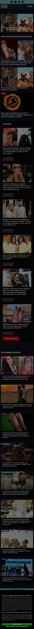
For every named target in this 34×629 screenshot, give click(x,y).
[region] (17, 609)
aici (10, 606)
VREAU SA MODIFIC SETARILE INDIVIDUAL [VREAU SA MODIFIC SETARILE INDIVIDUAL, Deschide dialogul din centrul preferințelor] (17, 626)
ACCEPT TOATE (17, 624)
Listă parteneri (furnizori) (6, 621)
